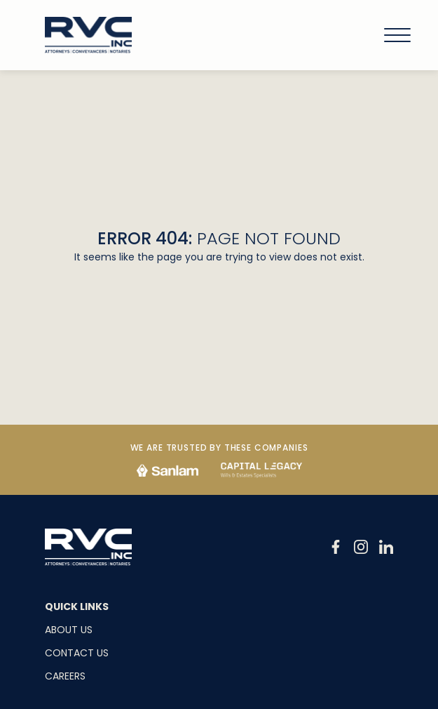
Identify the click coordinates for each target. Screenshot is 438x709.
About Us (69, 630)
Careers (65, 676)
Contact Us (77, 653)
